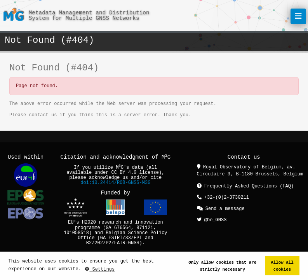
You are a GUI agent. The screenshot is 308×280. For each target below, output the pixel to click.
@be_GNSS (212, 218)
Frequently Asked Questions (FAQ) (245, 186)
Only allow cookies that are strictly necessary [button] (222, 265)
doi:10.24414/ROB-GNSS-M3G (115, 183)
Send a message (221, 208)
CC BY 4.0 (124, 173)
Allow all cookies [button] (282, 265)
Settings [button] (100, 269)
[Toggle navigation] (298, 16)
